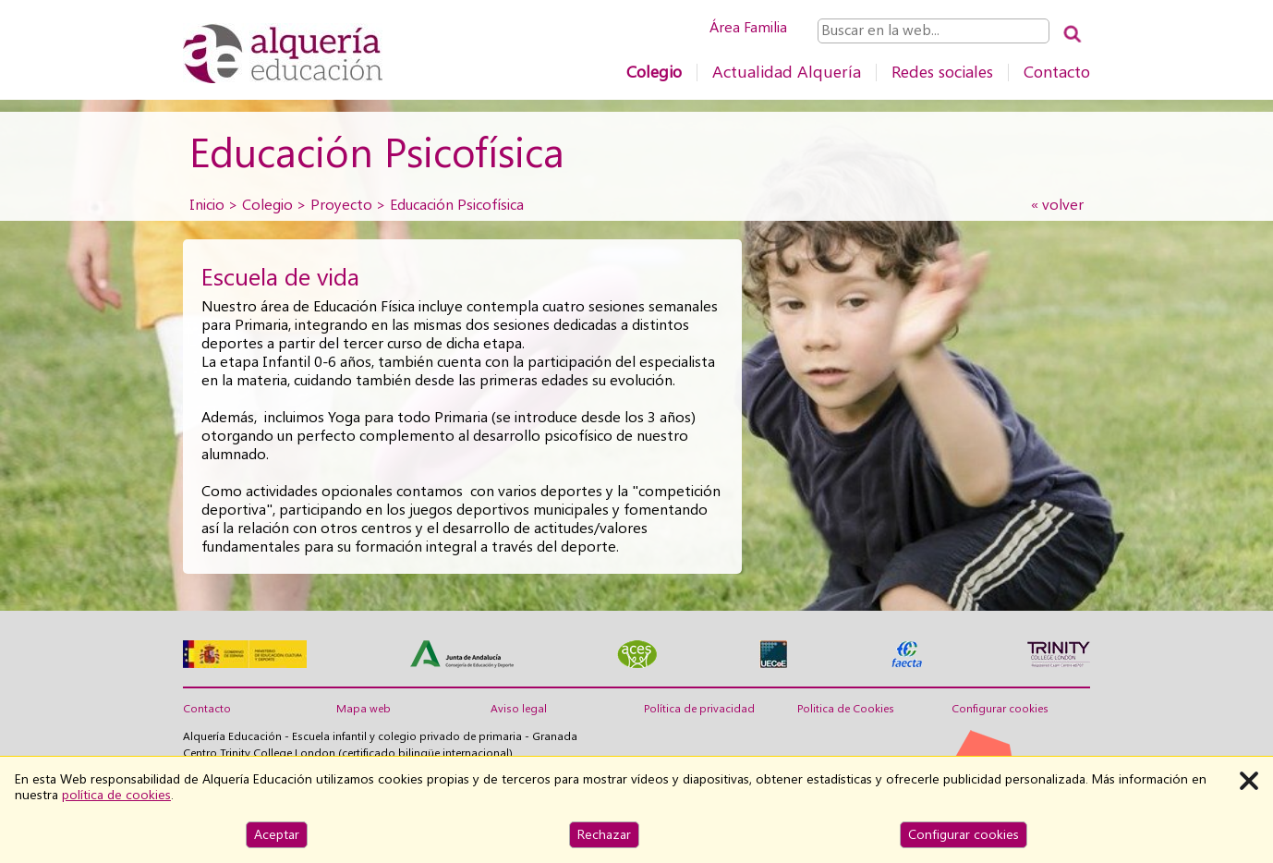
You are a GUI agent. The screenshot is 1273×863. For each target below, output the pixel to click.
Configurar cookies (1000, 708)
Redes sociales (942, 71)
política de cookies (116, 794)
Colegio (654, 71)
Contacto (1057, 71)
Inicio (206, 204)
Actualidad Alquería (786, 71)
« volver (1057, 204)
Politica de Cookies (845, 708)
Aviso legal (519, 708)
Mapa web (363, 708)
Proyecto (341, 204)
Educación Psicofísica (457, 204)
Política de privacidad (699, 708)
